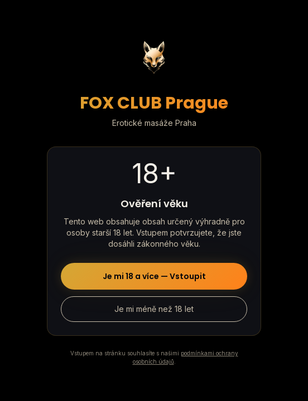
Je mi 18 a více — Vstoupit (154, 276)
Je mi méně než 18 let (154, 309)
